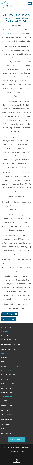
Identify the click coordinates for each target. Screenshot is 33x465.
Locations (5, 357)
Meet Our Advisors (8, 340)
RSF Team (4, 335)
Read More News (8, 319)
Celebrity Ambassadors (10, 344)
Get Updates (6, 433)
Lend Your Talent (8, 384)
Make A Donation (8, 374)
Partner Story (7, 419)
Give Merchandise (8, 388)
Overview (5, 401)
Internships (6, 379)
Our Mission (6, 327)
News (3, 429)
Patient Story (6, 406)
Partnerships (6, 393)
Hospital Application (9, 366)
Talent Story (6, 415)
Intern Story (6, 410)
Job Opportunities (8, 349)
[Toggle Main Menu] (30, 3)
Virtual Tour (6, 362)
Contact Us (5, 424)
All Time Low (7, 30)
